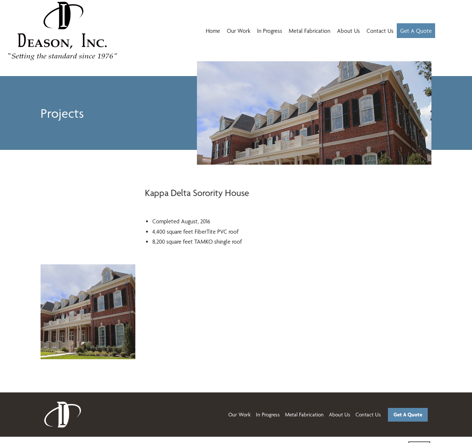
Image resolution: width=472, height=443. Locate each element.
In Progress (269, 30)
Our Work (238, 30)
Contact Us (380, 30)
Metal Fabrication (309, 30)
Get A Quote (416, 30)
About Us (348, 30)
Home (213, 30)
